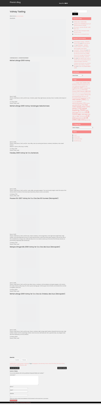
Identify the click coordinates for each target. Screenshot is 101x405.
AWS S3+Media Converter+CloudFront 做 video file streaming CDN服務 (82, 51)
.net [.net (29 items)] (74, 83)
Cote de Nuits (41, 363)
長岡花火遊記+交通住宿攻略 (80, 22)
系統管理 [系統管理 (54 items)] (80, 118)
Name (12, 388)
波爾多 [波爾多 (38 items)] (79, 116)
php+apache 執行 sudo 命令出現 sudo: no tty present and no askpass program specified (82, 60)
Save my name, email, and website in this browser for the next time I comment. (29, 400)
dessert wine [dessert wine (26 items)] (78, 89)
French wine (48, 363)
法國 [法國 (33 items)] (74, 116)
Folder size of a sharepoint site (81, 34)
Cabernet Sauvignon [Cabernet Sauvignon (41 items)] (80, 86)
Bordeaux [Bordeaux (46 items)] (76, 85)
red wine (58, 363)
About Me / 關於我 (63, 3)
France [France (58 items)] (76, 91)
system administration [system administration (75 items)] (79, 102)
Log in (75, 135)
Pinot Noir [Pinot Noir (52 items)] (76, 98)
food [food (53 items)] (85, 90)
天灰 (75, 45)
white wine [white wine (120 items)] (83, 106)
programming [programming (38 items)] (85, 98)
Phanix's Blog (15, 2)
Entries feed (77, 137)
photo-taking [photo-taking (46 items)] (86, 94)
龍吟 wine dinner (86, 43)
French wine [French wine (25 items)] (80, 93)
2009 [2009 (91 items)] (86, 83)
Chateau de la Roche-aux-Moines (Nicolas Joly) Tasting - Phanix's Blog (82, 65)
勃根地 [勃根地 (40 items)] (78, 112)
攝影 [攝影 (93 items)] (81, 114)
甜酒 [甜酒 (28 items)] (84, 116)
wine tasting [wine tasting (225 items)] (79, 109)
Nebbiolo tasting (62, 368)
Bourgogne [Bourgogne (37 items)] (84, 84)
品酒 (21, 365)
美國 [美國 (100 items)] (81, 120)
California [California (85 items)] (77, 88)
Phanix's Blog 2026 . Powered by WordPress (20, 404)
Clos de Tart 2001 (15, 368)
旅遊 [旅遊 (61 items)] (87, 114)
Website (12, 395)
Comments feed (78, 139)
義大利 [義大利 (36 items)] (87, 120)
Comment (13, 375)
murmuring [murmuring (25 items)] (77, 94)
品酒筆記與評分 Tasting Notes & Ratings (19, 363)
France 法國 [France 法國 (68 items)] (85, 91)
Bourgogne (35, 363)
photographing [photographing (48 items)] (78, 96)
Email (11, 391)
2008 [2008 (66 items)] (79, 83)
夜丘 (23, 365)
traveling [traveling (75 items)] (79, 105)
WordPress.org (77, 141)
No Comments (19, 16)
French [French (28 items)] (74, 93)
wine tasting (13, 365)
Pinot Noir (53, 363)
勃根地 (17, 365)
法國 (25, 365)
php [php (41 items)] (86, 96)
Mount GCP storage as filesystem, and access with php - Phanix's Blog (82, 56)
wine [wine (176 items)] (77, 108)
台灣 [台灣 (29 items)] (83, 112)
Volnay (63, 363)
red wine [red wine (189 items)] (79, 99)
